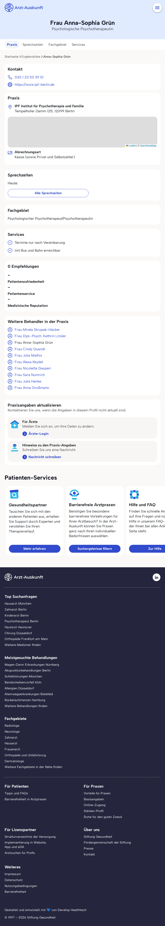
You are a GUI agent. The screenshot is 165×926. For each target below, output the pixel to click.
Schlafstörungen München (23, 676)
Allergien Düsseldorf (19, 688)
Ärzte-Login (38, 434)
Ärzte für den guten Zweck (103, 817)
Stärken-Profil (94, 811)
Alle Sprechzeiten (48, 193)
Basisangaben (94, 799)
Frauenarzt (12, 749)
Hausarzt (11, 743)
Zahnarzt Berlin (16, 609)
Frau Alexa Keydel (29, 362)
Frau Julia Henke (28, 381)
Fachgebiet (57, 44)
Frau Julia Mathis (28, 355)
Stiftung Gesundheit (98, 837)
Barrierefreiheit (15, 892)
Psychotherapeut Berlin (21, 621)
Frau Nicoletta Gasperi (33, 368)
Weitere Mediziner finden (23, 645)
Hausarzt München (18, 603)
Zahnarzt (11, 737)
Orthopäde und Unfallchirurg (25, 755)
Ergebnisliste (31, 56)
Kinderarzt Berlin (17, 615)
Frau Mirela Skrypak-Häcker (37, 330)
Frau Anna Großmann (32, 388)
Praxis (12, 44)
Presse (88, 848)
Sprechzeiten (33, 44)
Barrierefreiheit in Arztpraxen (25, 799)
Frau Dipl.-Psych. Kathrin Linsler (40, 336)
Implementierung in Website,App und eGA (25, 845)
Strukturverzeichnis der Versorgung (30, 837)
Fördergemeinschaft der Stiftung (107, 842)
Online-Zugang (95, 805)
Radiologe (12, 725)
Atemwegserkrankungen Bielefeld (29, 694)
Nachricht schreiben (44, 457)
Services (78, 44)
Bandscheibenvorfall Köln (23, 682)
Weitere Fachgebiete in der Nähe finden (33, 767)
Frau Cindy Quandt (30, 349)
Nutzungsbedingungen (21, 886)
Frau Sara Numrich (30, 375)
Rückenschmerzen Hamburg (25, 700)
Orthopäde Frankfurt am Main (26, 639)
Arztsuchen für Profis (20, 853)
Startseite (11, 56)
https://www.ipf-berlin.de (34, 84)
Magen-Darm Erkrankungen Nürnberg (32, 664)
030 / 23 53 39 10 (29, 77)
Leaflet (131, 145)
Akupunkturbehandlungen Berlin (28, 670)
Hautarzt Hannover (18, 627)
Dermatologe (14, 761)
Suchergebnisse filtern (95, 549)
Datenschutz (14, 880)
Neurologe (12, 731)
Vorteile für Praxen (97, 793)
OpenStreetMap (148, 145)
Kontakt (89, 854)
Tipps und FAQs (16, 793)
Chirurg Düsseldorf (18, 633)
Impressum (13, 874)
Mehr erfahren (34, 549)
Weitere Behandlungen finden (26, 706)
